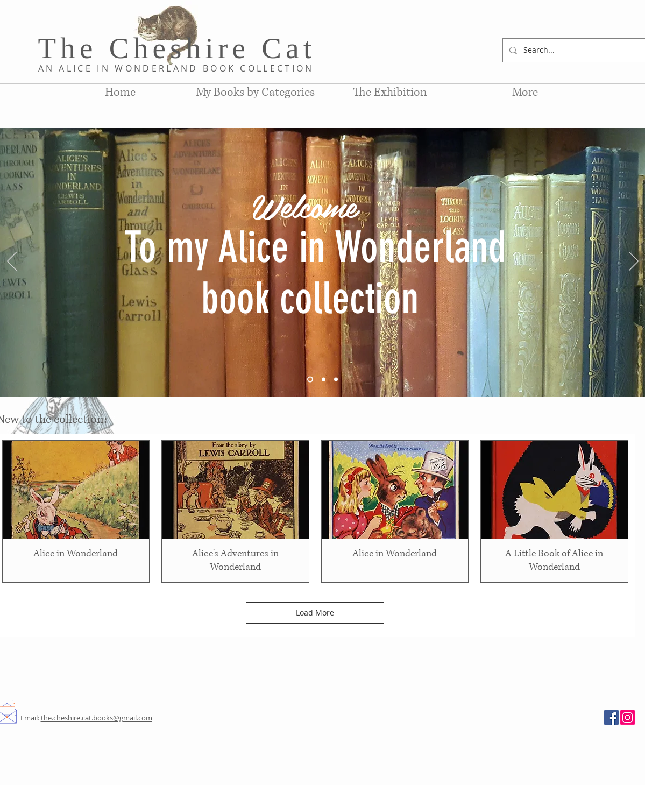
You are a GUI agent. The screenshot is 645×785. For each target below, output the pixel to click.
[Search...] (575, 50)
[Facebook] (611, 717)
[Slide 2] (323, 379)
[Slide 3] (336, 379)
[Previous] (12, 262)
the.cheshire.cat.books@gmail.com (96, 718)
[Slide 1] (310, 380)
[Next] (634, 262)
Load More (315, 612)
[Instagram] (627, 717)
